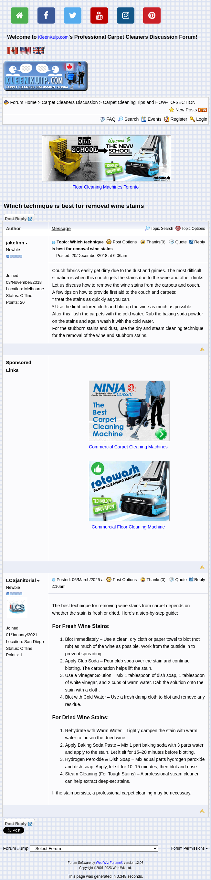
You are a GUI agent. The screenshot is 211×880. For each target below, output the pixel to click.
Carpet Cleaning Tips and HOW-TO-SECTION (149, 102)
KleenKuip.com (53, 37)
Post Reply (18, 218)
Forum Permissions (189, 848)
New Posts (186, 109)
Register (178, 119)
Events (151, 119)
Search (128, 119)
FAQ (110, 119)
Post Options (121, 242)
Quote (181, 242)
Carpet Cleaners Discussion (70, 102)
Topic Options (190, 228)
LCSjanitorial (23, 580)
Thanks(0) (152, 242)
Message (61, 228)
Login (201, 119)
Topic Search (158, 228)
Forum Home (23, 102)
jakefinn (17, 242)
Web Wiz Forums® (109, 863)
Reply (199, 242)
